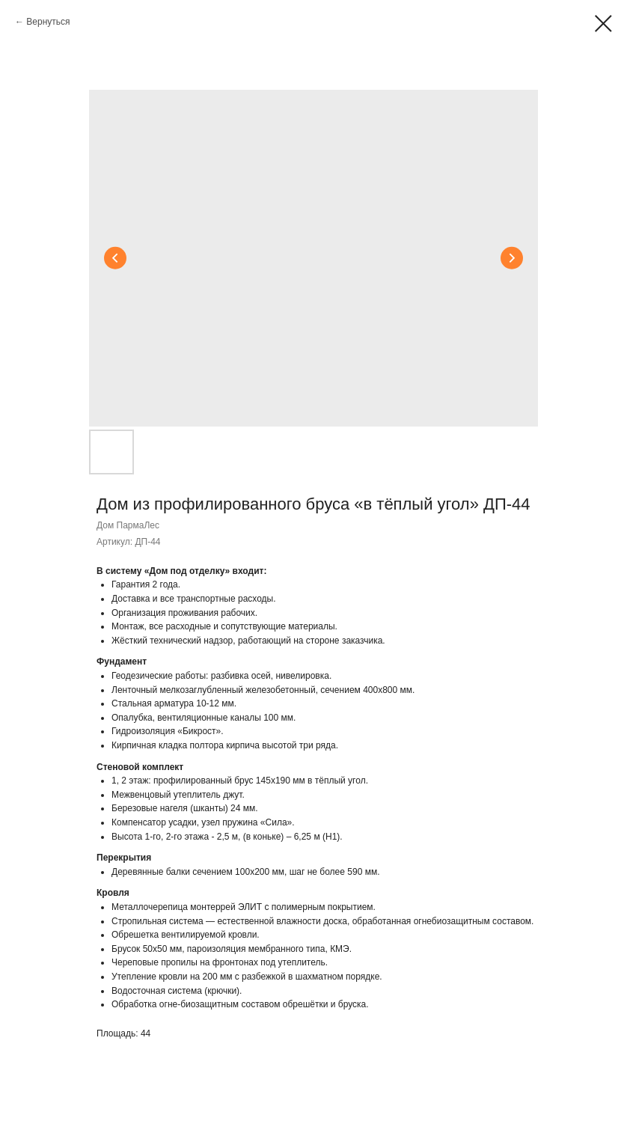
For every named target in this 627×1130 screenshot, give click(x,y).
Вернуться (48, 21)
